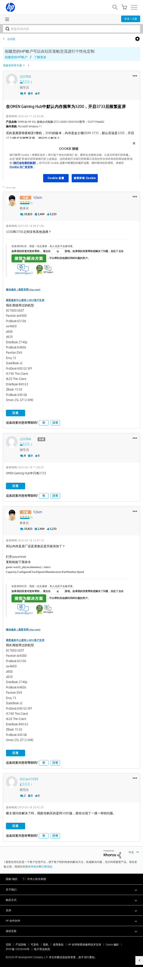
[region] (72, 163)
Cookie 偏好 (112, 944)
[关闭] (134, 143)
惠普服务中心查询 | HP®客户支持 (25, 300)
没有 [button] (55, 422)
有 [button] (43, 422)
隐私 (45, 944)
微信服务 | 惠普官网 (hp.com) (23, 289)
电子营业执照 (42, 949)
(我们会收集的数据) (24, 163)
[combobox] (71, 29)
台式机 (11, 39)
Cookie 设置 (56, 178)
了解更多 (40, 57)
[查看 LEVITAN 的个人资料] (25, 77)
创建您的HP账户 (16, 57)
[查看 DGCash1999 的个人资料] (29, 779)
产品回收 (21, 944)
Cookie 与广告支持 (21, 167)
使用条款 (33, 866)
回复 (15, 413)
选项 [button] (137, 39)
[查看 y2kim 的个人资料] (37, 198)
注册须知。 (48, 866)
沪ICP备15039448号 (18, 949)
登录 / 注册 (130, 19)
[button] (134, 76)
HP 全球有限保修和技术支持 (84, 944)
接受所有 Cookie (85, 178)
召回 (8, 944)
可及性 (35, 944)
